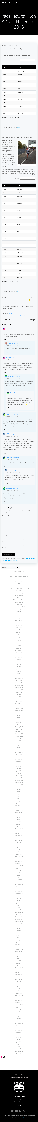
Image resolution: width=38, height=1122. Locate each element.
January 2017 (19, 886)
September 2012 (19, 1007)
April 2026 (19, 646)
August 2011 (19, 1037)
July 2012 (19, 1011)
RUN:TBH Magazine (19, 623)
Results (10, 313)
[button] (14, 67)
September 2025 (19, 662)
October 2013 (19, 977)
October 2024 (19, 687)
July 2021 (19, 768)
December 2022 (19, 731)
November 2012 (19, 1002)
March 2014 (19, 965)
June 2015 (19, 930)
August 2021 (19, 766)
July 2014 (19, 956)
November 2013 (19, 974)
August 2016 (19, 898)
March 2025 (19, 676)
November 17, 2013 (13, 45)
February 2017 (19, 884)
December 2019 (19, 805)
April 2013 (19, 991)
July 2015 (19, 928)
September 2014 (19, 951)
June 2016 (19, 903)
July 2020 (19, 789)
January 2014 (19, 970)
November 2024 (19, 685)
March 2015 (19, 937)
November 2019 (19, 808)
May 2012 (19, 1016)
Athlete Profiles (19, 581)
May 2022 (19, 745)
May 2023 (19, 720)
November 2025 (19, 657)
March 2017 (19, 882)
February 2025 (19, 678)
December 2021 (19, 757)
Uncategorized (19, 637)
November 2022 (19, 734)
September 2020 (19, 784)
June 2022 (19, 743)
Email (4, 542)
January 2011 (19, 1053)
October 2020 (19, 782)
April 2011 (19, 1046)
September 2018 (19, 840)
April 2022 (19, 747)
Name (4, 536)
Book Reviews (19, 586)
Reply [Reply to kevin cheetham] (4, 429)
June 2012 (19, 1014)
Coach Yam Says (19, 593)
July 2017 (19, 873)
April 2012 (19, 1018)
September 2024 (19, 690)
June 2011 (19, 1042)
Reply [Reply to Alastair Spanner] (4, 339)
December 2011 (19, 1028)
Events (19, 597)
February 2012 (19, 1023)
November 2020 (19, 780)
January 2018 (19, 859)
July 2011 (19, 1039)
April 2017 (19, 879)
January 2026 (19, 652)
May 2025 (19, 671)
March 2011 (19, 1049)
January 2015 (19, 942)
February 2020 (19, 801)
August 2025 (19, 664)
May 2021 (19, 773)
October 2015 (19, 921)
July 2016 (19, 900)
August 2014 (19, 954)
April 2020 (19, 796)
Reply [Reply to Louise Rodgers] (4, 501)
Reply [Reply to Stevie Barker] (8, 408)
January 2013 (19, 998)
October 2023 (19, 708)
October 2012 (19, 1005)
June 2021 (19, 771)
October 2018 (19, 838)
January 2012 (19, 1025)
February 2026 (19, 650)
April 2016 (19, 907)
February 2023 (19, 727)
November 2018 (19, 835)
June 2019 (19, 819)
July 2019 (19, 817)
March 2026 (19, 648)
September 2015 (19, 923)
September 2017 (19, 868)
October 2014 (19, 949)
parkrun (19, 611)
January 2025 (19, 680)
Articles (19, 579)
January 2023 (19, 729)
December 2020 (19, 778)
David (5, 45)
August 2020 (19, 787)
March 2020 (19, 798)
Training (19, 634)
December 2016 (19, 889)
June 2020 (19, 791)
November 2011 (19, 1030)
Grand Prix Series (19, 602)
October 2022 (19, 736)
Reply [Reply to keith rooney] (4, 453)
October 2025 (19, 659)
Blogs (19, 583)
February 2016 (19, 912)
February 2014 (19, 967)
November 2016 (19, 891)
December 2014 (19, 944)
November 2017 (19, 863)
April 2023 (19, 722)
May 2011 (19, 1044)
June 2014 (19, 958)
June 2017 (19, 875)
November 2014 (19, 947)
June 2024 (19, 696)
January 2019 (19, 831)
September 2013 (19, 979)
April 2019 (19, 824)
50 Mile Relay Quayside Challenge (19, 576)
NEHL (19, 609)
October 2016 (19, 893)
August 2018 (19, 842)
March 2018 (19, 854)
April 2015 (19, 935)
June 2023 (19, 717)
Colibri (24, 1118)
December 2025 (19, 655)
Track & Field (19, 632)
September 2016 (19, 896)
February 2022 (19, 752)
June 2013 (19, 986)
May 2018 (19, 849)
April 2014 (19, 963)
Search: (17, 60)
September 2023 (19, 710)
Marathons (19, 604)
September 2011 (19, 1035)
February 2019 (19, 828)
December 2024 (19, 683)
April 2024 (19, 699)
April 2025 (19, 673)
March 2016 (19, 910)
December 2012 (19, 1000)
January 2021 (19, 775)
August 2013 (19, 981)
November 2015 (19, 919)
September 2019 (19, 812)
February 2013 (19, 995)
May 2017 (19, 877)
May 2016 (19, 905)
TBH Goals (19, 627)
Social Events (19, 625)
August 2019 (19, 815)
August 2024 (19, 692)
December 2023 (19, 703)
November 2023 (19, 706)
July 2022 (19, 740)
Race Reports (19, 616)
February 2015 (19, 940)
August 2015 (19, 926)
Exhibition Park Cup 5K (19, 600)
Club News (19, 590)
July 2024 (19, 694)
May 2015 (19, 933)
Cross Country (19, 595)
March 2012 (19, 1021)
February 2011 (19, 1051)
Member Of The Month (19, 607)
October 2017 (19, 866)
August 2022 (19, 738)
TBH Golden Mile (19, 630)
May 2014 (19, 961)
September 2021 (19, 764)
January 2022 (19, 754)
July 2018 (19, 845)
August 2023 (19, 713)
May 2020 (19, 794)
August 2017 (19, 870)
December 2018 (19, 833)
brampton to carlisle (11, 315)
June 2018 (19, 847)
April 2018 (19, 852)
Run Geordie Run (19, 620)
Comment (5, 516)
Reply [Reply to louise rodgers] (6, 389)
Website (4, 548)
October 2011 (19, 1032)
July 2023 (19, 715)
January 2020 (19, 803)
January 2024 (19, 701)
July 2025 (19, 666)
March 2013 (19, 993)
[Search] (18, 567)
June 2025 (19, 669)
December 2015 (19, 917)
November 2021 (19, 759)
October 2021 (19, 761)
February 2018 (19, 856)
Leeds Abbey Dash (21, 315)
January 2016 (19, 914)
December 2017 (19, 861)
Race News (19, 613)
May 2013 (19, 988)
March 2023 (19, 724)
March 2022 (19, 750)
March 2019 (19, 826)
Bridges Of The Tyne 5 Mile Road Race (19, 588)
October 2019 (19, 810)
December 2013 (19, 972)
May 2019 (19, 822)
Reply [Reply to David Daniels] (6, 352)
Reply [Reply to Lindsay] (4, 372)
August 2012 (19, 1009)
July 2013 (19, 984)
